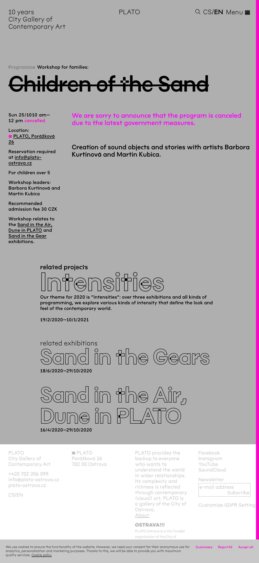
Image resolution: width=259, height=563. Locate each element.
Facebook (209, 452)
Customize (204, 547)
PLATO (129, 12)
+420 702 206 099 (28, 473)
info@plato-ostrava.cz (33, 479)
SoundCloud (212, 469)
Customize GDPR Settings (228, 505)
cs (207, 12)
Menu (238, 12)
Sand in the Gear (27, 236)
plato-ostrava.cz (27, 485)
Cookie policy (42, 555)
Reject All (225, 547)
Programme (21, 67)
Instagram (210, 458)
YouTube (208, 464)
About (142, 515)
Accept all (246, 547)
